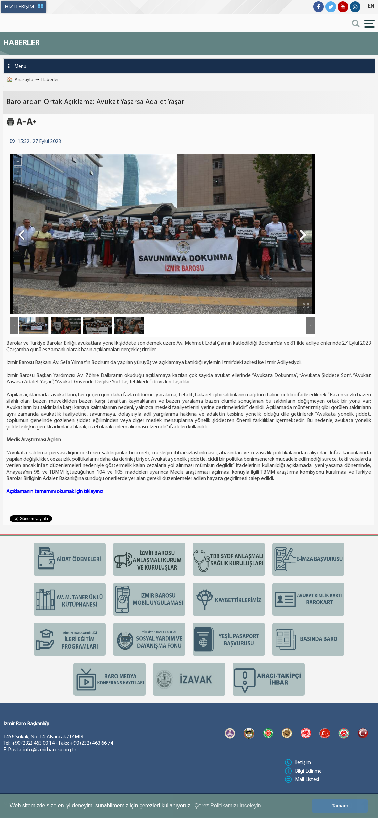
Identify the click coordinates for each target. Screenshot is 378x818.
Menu (15, 66)
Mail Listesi (302, 779)
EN (371, 6)
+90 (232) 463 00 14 (33, 743)
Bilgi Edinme (303, 771)
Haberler (50, 79)
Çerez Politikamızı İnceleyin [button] (227, 806)
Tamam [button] (340, 806)
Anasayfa (24, 79)
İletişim (298, 762)
